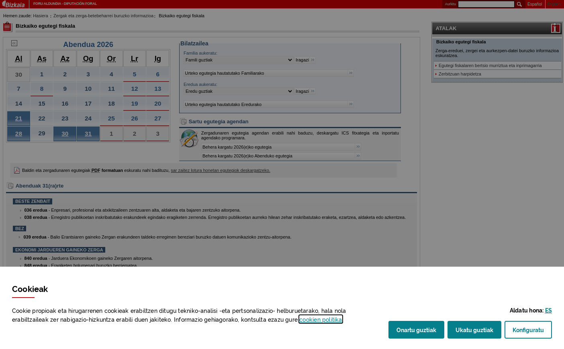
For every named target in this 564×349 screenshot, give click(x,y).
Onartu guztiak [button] (416, 329)
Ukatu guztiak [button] (474, 329)
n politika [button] (320, 319)
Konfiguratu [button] (532, 332)
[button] (548, 310)
